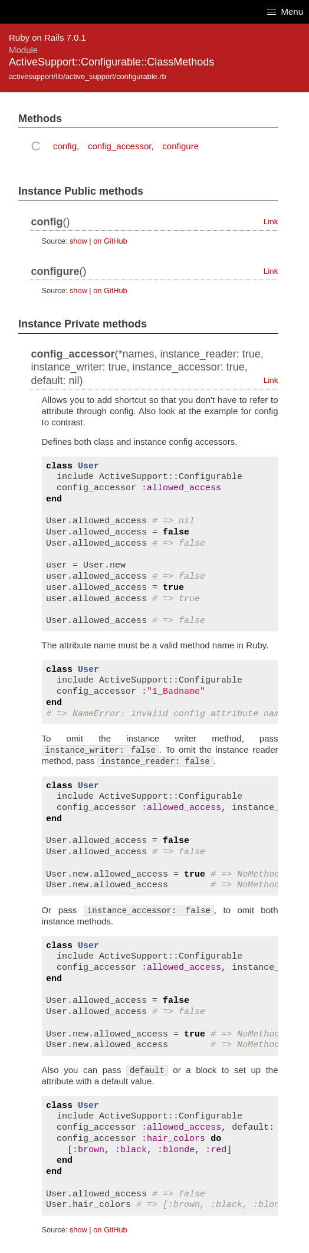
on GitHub (110, 241)
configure (180, 146)
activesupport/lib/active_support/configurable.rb (87, 76)
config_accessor (120, 146)
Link (271, 221)
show (78, 241)
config (65, 146)
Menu (285, 11)
